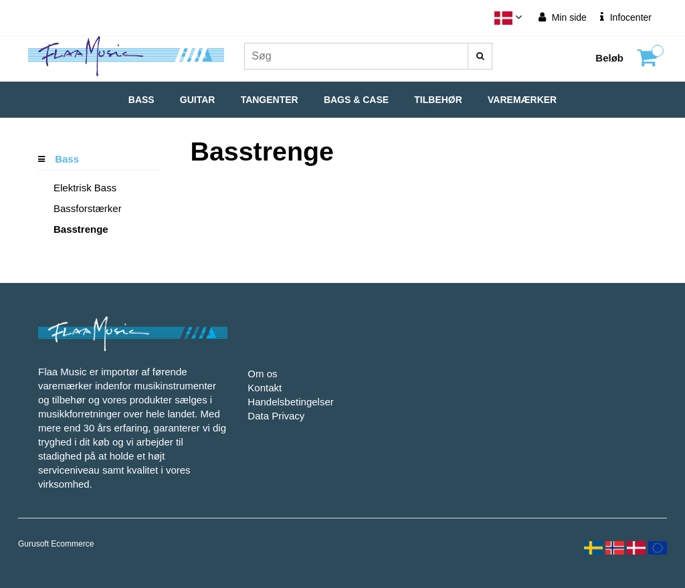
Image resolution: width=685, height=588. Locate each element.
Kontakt (265, 387)
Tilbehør (438, 99)
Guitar (197, 99)
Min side (563, 17)
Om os (262, 373)
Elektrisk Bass (85, 187)
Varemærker (522, 99)
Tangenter (269, 99)
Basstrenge (81, 229)
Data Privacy (276, 415)
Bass (141, 99)
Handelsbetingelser (290, 401)
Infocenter (626, 17)
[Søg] (480, 56)
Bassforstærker (88, 208)
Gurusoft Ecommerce (56, 544)
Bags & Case (356, 99)
